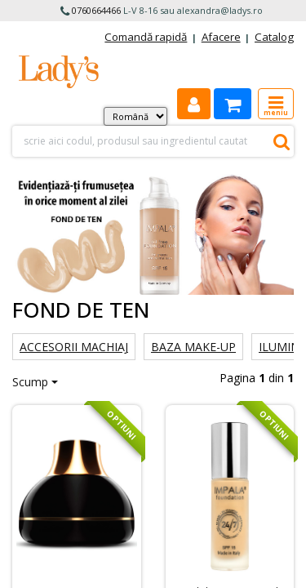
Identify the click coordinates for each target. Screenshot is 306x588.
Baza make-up (193, 346)
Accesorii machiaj (74, 346)
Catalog (274, 36)
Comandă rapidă (145, 36)
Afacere (221, 36)
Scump (30, 382)
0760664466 (96, 10)
